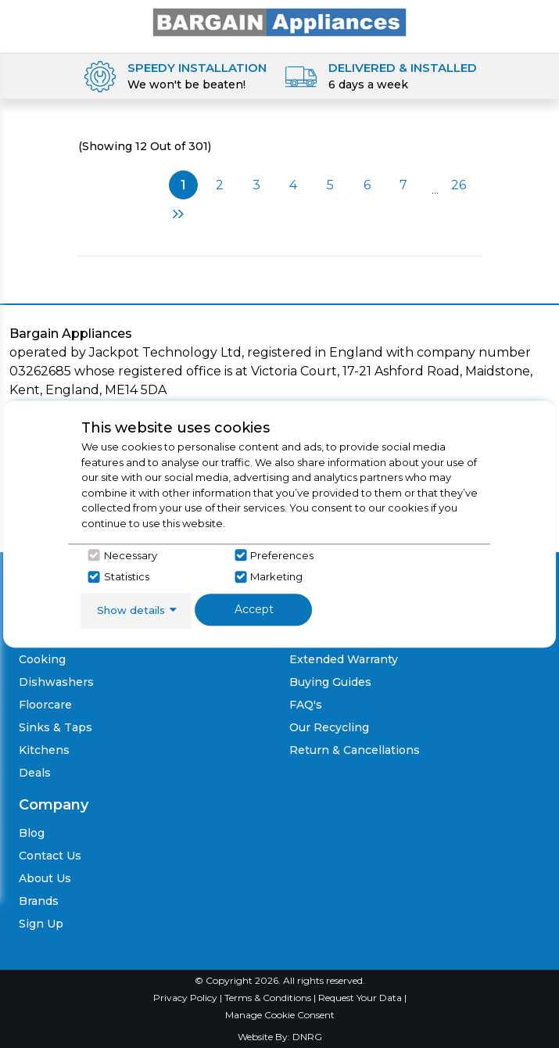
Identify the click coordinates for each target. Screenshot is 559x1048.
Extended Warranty (343, 659)
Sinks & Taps (55, 727)
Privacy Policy (186, 997)
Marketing (276, 576)
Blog (32, 833)
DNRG (307, 1037)
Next (178, 213)
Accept (254, 609)
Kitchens (44, 750)
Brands (39, 901)
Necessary (130, 555)
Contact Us (50, 856)
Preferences (282, 555)
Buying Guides (330, 682)
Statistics (126, 576)
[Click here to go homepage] (279, 21)
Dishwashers (56, 682)
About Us (45, 878)
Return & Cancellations (354, 750)
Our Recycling (329, 727)
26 (458, 185)
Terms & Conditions (269, 997)
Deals (35, 773)
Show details (131, 610)
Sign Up (41, 924)
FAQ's (305, 705)
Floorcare (45, 705)
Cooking (42, 659)
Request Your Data (360, 997)
